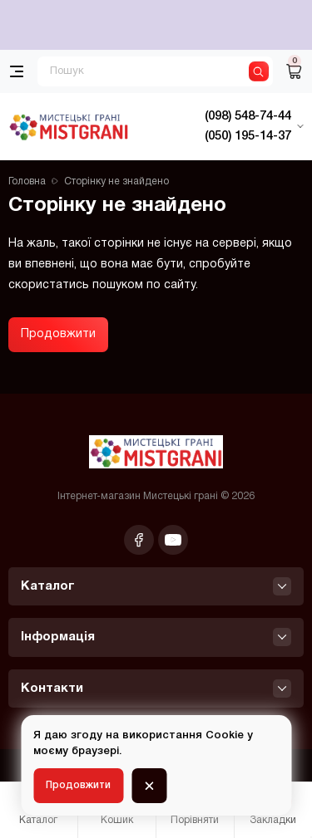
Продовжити (58, 334)
